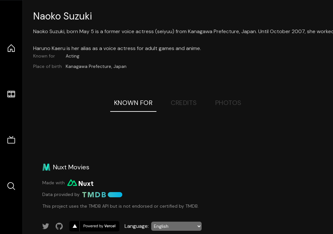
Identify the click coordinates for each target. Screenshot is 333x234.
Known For (133, 102)
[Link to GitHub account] (59, 226)
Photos (228, 102)
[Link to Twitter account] (45, 226)
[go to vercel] (94, 226)
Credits (184, 102)
